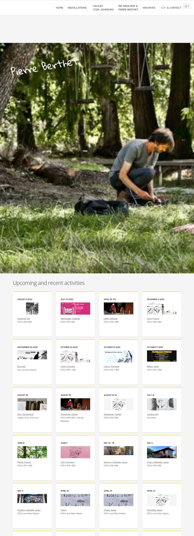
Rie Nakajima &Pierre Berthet (128, 7)
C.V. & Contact (171, 7)
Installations (77, 7)
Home (59, 7)
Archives (149, 7)
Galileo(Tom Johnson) (103, 7)
